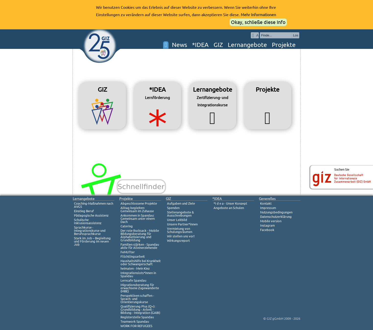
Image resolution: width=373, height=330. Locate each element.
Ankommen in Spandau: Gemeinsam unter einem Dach (137, 218)
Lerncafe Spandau (133, 280)
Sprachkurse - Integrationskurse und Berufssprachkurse (90, 230)
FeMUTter (127, 252)
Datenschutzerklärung (276, 216)
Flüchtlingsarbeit (132, 256)
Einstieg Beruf (84, 211)
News (179, 44)
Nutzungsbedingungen (276, 212)
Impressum (268, 207)
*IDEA (200, 44)
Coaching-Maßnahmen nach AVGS (93, 205)
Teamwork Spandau (134, 321)
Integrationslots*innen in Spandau (138, 274)
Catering (126, 226)
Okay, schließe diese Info (258, 22)
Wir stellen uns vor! (181, 236)
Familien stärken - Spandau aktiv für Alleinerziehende (139, 246)
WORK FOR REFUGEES (136, 326)
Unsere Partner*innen (182, 224)
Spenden (173, 207)
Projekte (284, 44)
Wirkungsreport (178, 240)
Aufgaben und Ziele (181, 203)
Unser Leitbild (177, 219)
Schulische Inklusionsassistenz (87, 221)
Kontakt (266, 203)
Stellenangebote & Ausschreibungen (180, 213)
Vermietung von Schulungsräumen (179, 230)
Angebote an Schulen (229, 207)
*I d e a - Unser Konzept (230, 203)
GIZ (218, 44)
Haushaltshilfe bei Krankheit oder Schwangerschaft (140, 262)
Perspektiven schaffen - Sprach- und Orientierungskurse (137, 299)
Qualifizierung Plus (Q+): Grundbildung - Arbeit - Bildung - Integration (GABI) (140, 309)
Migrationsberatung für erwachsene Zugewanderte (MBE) (139, 288)
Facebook (267, 229)
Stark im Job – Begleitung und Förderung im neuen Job (92, 241)
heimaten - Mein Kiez (135, 268)
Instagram (267, 225)
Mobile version (270, 221)
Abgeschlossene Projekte (138, 203)
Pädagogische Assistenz (91, 215)
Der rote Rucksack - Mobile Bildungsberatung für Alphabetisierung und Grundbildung (139, 235)
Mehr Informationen (258, 14)
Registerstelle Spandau (137, 317)
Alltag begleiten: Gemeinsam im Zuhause (137, 209)
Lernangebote (247, 44)
